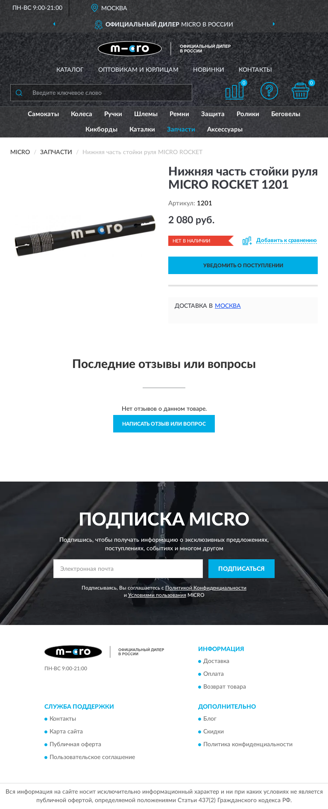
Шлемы (146, 114)
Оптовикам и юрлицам (138, 70)
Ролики (248, 114)
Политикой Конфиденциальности (205, 587)
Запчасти (181, 129)
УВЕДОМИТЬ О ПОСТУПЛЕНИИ (243, 265)
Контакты (255, 70)
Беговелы (285, 114)
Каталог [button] (70, 70)
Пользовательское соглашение (92, 758)
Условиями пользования (157, 595)
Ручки (113, 114)
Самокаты (43, 114)
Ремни (179, 114)
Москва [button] (228, 306)
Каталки (142, 129)
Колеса (81, 114)
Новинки (208, 70)
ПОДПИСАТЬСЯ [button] (241, 569)
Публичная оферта (75, 745)
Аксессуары (225, 129)
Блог (210, 719)
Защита (213, 114)
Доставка (216, 661)
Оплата (213, 674)
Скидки (213, 732)
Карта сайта (66, 732)
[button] (269, 90)
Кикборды (101, 129)
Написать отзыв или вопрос (164, 423)
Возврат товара (224, 687)
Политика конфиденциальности (248, 745)
